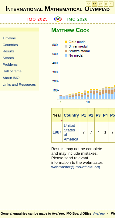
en (94, 4)
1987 (56, 132)
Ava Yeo (99, 213)
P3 (98, 115)
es (100, 4)
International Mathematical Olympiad (57, 8)
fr (106, 4)
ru (111, 4)
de (88, 4)
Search (8, 58)
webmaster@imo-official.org (75, 167)
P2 (91, 115)
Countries (10, 45)
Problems (10, 64)
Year (57, 115)
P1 (83, 115)
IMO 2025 (37, 19)
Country (71, 115)
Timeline (9, 38)
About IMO (11, 78)
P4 (105, 115)
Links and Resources (19, 84)
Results (9, 51)
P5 (112, 115)
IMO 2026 (77, 19)
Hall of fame (12, 71)
